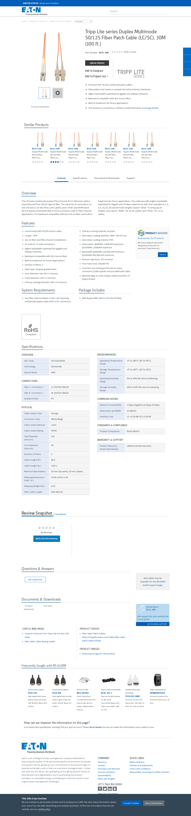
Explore (163, 254)
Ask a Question (35, 579)
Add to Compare (94, 70)
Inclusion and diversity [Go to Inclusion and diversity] (109, 768)
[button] (26, 147)
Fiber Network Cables (61, 21)
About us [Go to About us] (102, 762)
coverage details (150, 108)
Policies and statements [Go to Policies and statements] (141, 765)
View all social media (108, 793)
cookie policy (44, 809)
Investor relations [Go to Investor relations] (106, 772)
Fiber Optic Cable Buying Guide (40, 641)
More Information (153, 803)
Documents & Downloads (106, 178)
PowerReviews (61, 514)
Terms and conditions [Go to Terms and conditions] (140, 768)
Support (131, 178)
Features (61, 178)
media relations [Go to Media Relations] (137, 762)
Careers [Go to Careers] (101, 765)
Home (24, 21)
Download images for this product (98, 653)
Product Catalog (38, 21)
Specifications (80, 178)
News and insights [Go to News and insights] (106, 778)
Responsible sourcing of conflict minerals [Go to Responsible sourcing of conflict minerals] (149, 772)
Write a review (130, 51)
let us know (95, 727)
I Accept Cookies (131, 803)
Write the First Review (47, 538)
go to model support (157, 624)
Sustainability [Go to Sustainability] (104, 775)
